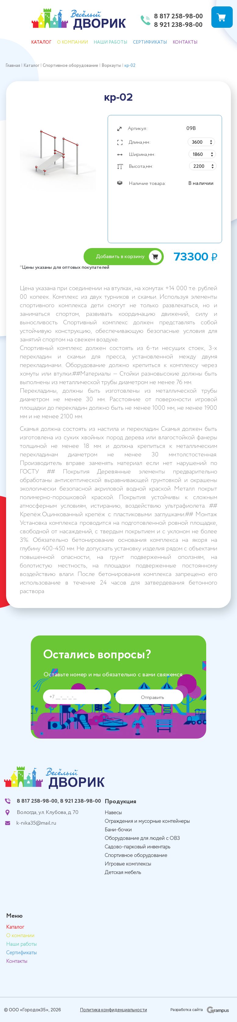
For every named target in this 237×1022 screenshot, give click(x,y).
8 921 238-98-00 (178, 25)
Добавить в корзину (120, 257)
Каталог (41, 42)
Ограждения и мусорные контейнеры (147, 821)
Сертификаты (150, 42)
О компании (72, 42)
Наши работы (110, 42)
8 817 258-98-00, (38, 801)
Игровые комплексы (128, 864)
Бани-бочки (118, 830)
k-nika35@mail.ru (36, 823)
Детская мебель (123, 872)
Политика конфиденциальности (113, 1009)
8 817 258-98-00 (178, 16)
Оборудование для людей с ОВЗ (142, 838)
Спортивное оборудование (136, 855)
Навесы (113, 812)
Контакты (185, 42)
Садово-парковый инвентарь (137, 847)
